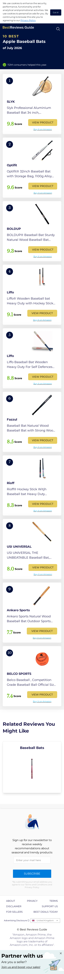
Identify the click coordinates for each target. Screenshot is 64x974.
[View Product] (32, 104)
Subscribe (32, 873)
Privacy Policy (28, 20)
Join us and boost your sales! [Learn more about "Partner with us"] (20, 967)
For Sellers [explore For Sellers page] (14, 911)
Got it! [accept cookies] (56, 12)
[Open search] (58, 29)
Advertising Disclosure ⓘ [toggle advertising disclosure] (17, 920)
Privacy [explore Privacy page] (32, 900)
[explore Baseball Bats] (32, 767)
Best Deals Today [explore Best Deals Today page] (45, 911)
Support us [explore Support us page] (50, 906)
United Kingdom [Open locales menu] (45, 920)
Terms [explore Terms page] (53, 900)
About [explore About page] (10, 900)
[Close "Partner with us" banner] (61, 953)
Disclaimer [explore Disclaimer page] (13, 906)
